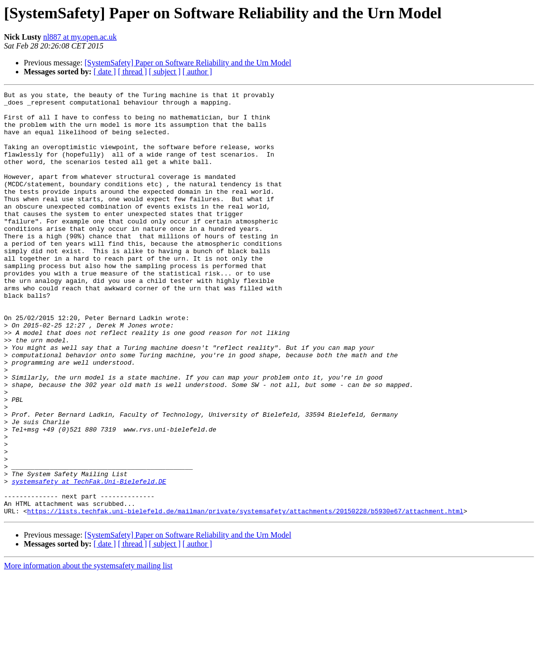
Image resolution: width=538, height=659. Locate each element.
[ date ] (105, 71)
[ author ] (197, 71)
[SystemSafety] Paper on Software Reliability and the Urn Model (188, 62)
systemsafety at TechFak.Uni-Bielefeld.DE (89, 559)
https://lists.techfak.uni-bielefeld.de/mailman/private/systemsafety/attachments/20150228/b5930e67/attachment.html (245, 595)
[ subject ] (165, 71)
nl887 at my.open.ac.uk (80, 37)
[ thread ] (132, 71)
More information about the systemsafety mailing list (88, 650)
